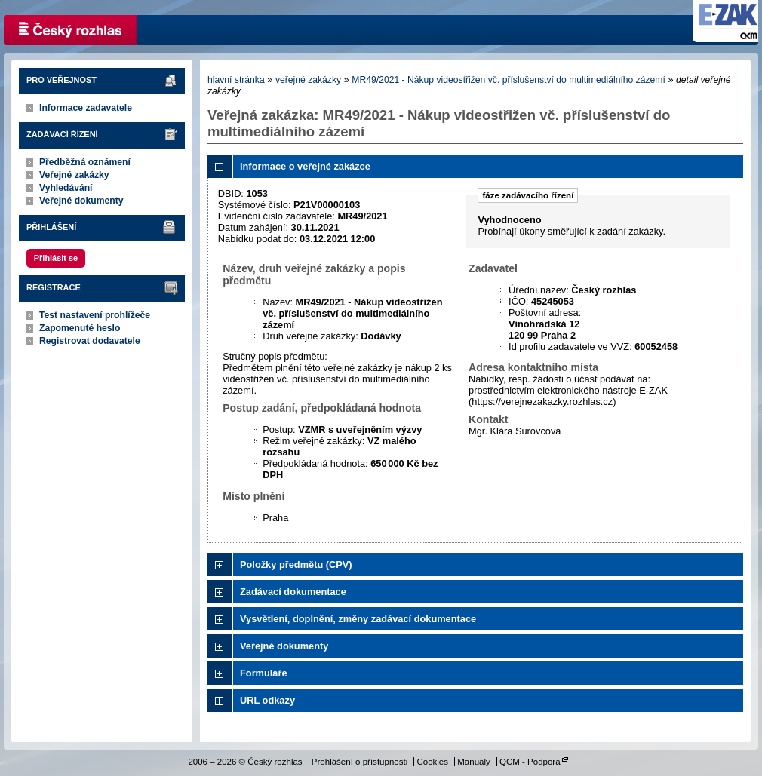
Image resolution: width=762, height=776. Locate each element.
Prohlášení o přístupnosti (359, 761)
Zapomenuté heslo (79, 328)
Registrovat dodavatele (89, 341)
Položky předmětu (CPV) (296, 564)
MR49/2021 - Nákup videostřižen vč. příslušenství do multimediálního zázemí (508, 80)
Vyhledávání (66, 187)
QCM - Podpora (530, 761)
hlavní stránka (236, 80)
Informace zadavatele (85, 108)
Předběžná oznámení (85, 162)
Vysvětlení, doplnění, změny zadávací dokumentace (358, 618)
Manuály (473, 761)
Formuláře (263, 673)
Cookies (432, 761)
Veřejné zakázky (74, 175)
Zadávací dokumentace (293, 591)
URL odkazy (267, 700)
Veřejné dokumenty (81, 200)
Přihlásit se (56, 257)
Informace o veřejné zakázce (305, 166)
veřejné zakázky (308, 80)
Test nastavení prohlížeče (94, 315)
